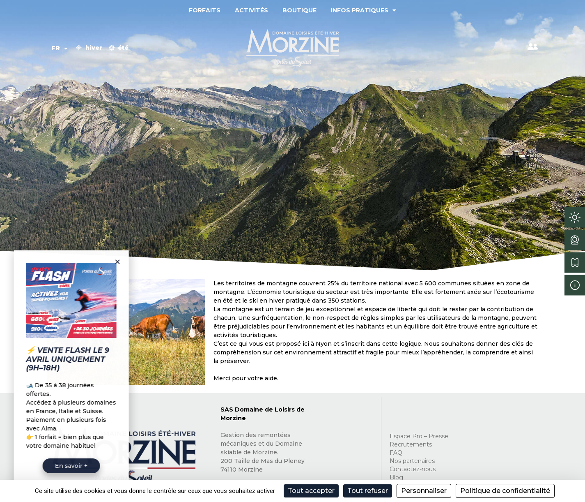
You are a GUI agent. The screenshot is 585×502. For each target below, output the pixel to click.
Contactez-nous (413, 469)
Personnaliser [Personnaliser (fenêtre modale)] (424, 491)
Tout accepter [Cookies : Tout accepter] (311, 491)
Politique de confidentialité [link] (505, 491)
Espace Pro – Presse (419, 436)
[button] (86, 262)
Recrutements (411, 444)
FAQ (396, 452)
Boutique (299, 10)
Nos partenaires (412, 461)
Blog (396, 477)
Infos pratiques (363, 10)
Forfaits (204, 10)
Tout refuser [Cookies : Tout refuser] (367, 491)
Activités (251, 10)
